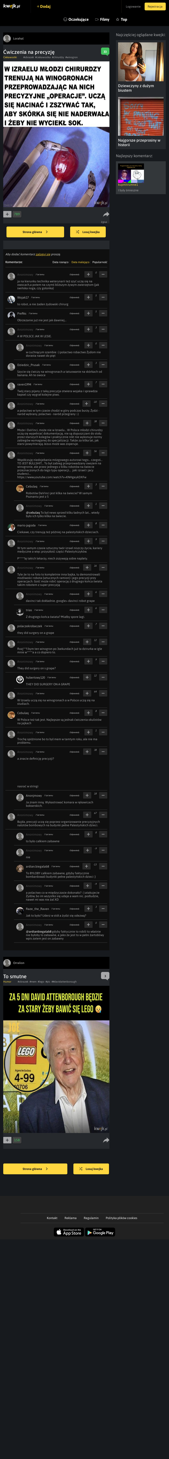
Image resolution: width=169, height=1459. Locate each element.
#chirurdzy (58, 57)
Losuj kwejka (88, 232)
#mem (33, 981)
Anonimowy (25, 274)
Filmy (104, 19)
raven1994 (24, 384)
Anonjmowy (34, 795)
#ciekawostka (43, 57)
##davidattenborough (64, 981)
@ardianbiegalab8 (38, 931)
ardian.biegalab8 (37, 866)
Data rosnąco (60, 262)
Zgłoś (104, 222)
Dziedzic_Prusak (28, 365)
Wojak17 (23, 297)
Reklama (71, 1218)
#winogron (71, 57)
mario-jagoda (26, 525)
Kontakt (52, 1218)
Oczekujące (78, 19)
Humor (7, 981)
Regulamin (91, 1218)
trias (29, 610)
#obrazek (28, 57)
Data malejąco (80, 262)
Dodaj (46, 6)
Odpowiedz (74, 274)
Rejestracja (155, 6)
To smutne (15, 976)
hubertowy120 (35, 677)
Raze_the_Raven (37, 909)
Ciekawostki (10, 57)
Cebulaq (31, 486)
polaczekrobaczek (29, 626)
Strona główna (35, 232)
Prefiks (21, 313)
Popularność (99, 262)
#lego (41, 981)
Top (124, 19)
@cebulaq (33, 512)
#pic (48, 981)
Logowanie (132, 6)
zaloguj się (43, 254)
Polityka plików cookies (121, 1218)
